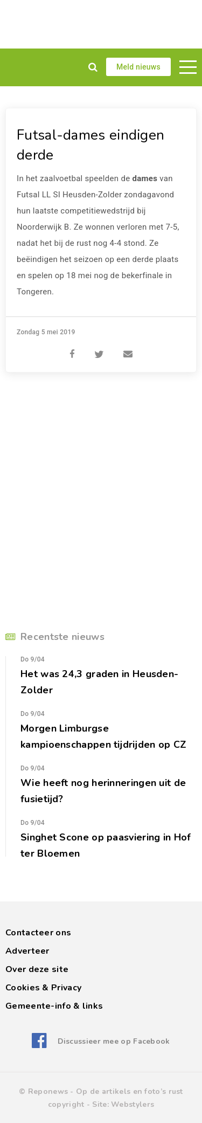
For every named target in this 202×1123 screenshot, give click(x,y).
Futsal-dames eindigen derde (90, 145)
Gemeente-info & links (54, 1006)
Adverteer (27, 951)
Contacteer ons (38, 933)
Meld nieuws (138, 67)
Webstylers (132, 1104)
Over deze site (36, 969)
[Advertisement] (101, 24)
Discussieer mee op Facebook (114, 1041)
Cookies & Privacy (43, 988)
